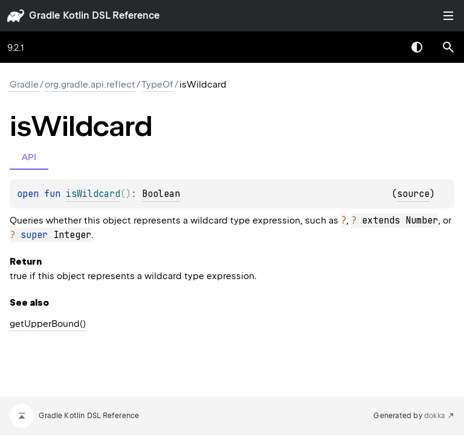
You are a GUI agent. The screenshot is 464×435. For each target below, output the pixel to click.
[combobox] (385, 47)
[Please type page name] (448, 47)
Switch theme (417, 47)
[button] (448, 47)
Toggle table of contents (448, 15)
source (413, 194)
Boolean (161, 194)
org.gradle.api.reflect (90, 84)
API (29, 157)
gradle (44, 15)
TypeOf (157, 84)
